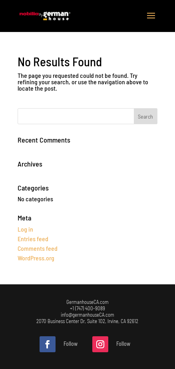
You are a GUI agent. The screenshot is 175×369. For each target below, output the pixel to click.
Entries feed (33, 238)
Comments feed (38, 248)
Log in (25, 229)
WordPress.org (36, 258)
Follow (71, 343)
